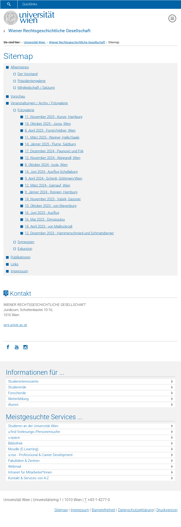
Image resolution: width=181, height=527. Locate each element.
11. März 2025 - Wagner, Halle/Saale (52, 137)
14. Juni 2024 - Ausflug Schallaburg (51, 172)
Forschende (17, 393)
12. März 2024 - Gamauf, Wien (47, 185)
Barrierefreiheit (103, 510)
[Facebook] (7, 346)
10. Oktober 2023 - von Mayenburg (50, 206)
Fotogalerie (26, 110)
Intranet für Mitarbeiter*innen (30, 472)
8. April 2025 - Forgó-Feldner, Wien (50, 130)
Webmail (14, 466)
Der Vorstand (27, 74)
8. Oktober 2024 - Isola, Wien (46, 165)
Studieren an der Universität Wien (33, 426)
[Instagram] (25, 346)
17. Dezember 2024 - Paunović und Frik (54, 151)
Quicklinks (29, 4)
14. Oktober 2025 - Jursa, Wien (48, 124)
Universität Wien (35, 42)
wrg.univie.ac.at (15, 325)
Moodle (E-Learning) (23, 449)
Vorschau (18, 96)
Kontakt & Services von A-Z (28, 478)
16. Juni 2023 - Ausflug (42, 213)
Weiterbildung (18, 399)
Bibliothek (15, 443)
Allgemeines (20, 67)
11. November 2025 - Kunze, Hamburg (53, 117)
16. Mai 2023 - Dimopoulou (45, 219)
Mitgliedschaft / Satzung (36, 88)
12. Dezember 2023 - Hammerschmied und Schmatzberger (69, 233)
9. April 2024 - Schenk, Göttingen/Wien (53, 178)
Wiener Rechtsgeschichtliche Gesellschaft (49, 30)
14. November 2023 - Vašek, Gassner (53, 199)
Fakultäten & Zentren (24, 461)
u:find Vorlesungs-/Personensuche (34, 432)
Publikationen (21, 257)
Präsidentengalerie (32, 81)
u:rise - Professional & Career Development (40, 455)
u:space (14, 437)
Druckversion (167, 510)
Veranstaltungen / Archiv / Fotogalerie (39, 103)
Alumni (13, 405)
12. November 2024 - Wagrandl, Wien (52, 158)
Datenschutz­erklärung (136, 510)
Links (15, 264)
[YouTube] (16, 346)
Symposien (26, 242)
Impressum (19, 271)
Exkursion (25, 249)
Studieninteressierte (23, 381)
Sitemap (61, 510)
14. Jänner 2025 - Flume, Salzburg (50, 144)
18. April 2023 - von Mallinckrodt (48, 226)
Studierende (17, 387)
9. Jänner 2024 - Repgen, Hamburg (51, 192)
